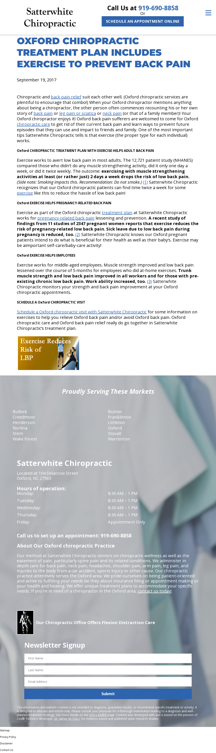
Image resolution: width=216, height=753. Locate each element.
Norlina (20, 428)
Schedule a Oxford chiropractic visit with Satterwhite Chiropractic (82, 312)
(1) (145, 182)
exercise (25, 193)
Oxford (115, 428)
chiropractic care (33, 124)
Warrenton (119, 439)
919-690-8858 (158, 8)
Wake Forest (25, 439)
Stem (18, 433)
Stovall (114, 433)
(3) (149, 281)
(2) (77, 234)
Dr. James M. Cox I (67, 719)
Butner (115, 411)
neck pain (112, 113)
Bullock (20, 411)
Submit (108, 693)
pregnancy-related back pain (65, 218)
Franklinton (119, 417)
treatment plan (117, 212)
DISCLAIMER (98, 715)
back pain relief (66, 97)
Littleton (116, 422)
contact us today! (155, 591)
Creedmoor (24, 417)
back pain (43, 113)
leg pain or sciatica (77, 113)
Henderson (24, 422)
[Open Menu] (208, 12)
